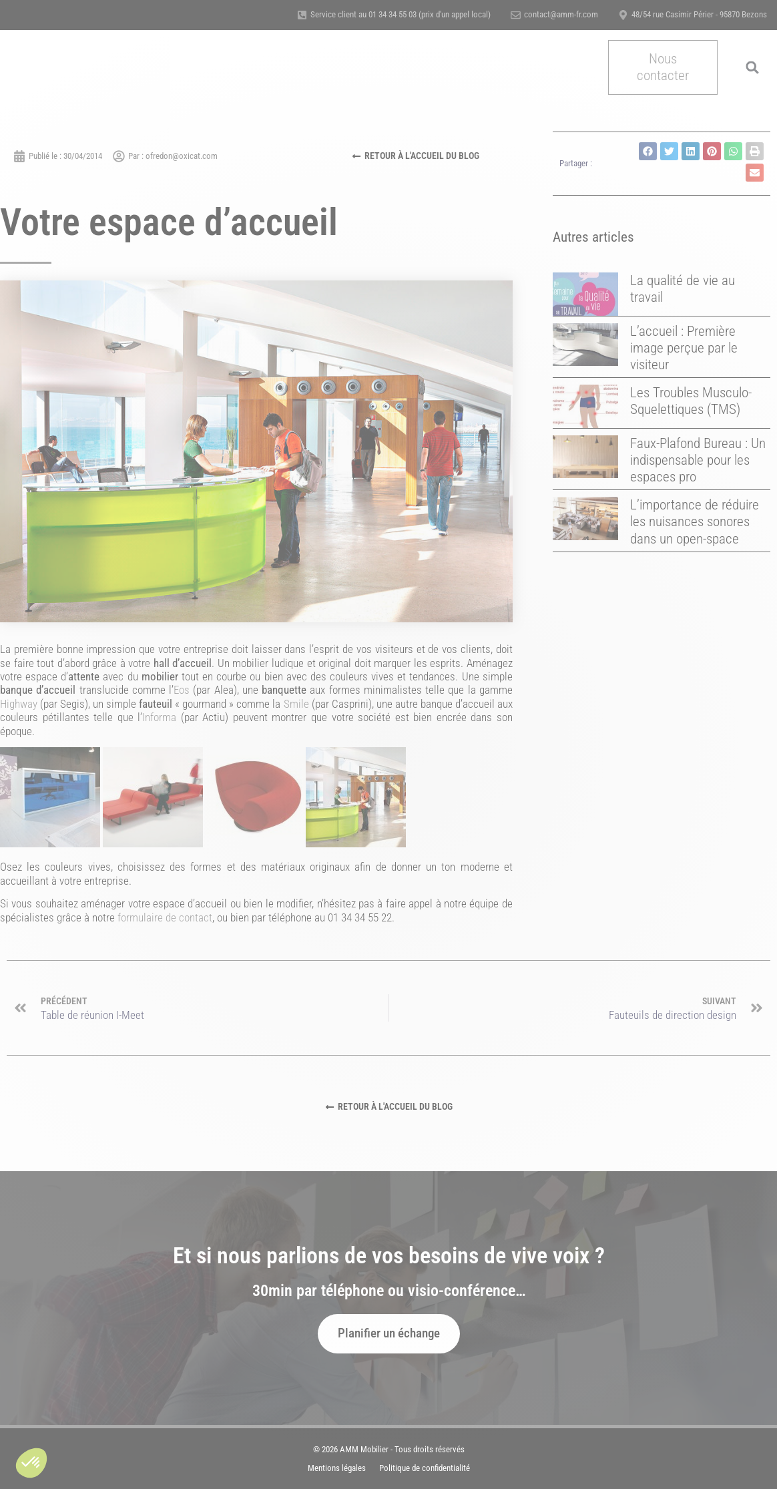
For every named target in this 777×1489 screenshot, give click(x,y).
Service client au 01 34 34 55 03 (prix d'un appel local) (400, 14)
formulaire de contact (164, 917)
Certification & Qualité (456, 67)
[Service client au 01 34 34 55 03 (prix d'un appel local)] (302, 15)
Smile (296, 703)
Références (366, 67)
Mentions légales (337, 1468)
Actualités (545, 67)
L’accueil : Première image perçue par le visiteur (684, 348)
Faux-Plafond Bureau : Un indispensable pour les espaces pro (698, 460)
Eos (182, 689)
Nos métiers (241, 67)
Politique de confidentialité (424, 1468)
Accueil (177, 67)
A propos (308, 67)
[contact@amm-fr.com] (516, 15)
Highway (18, 703)
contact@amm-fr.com (561, 14)
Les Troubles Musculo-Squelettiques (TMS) (691, 401)
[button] (31, 1463)
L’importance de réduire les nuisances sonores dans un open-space (694, 521)
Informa (159, 717)
